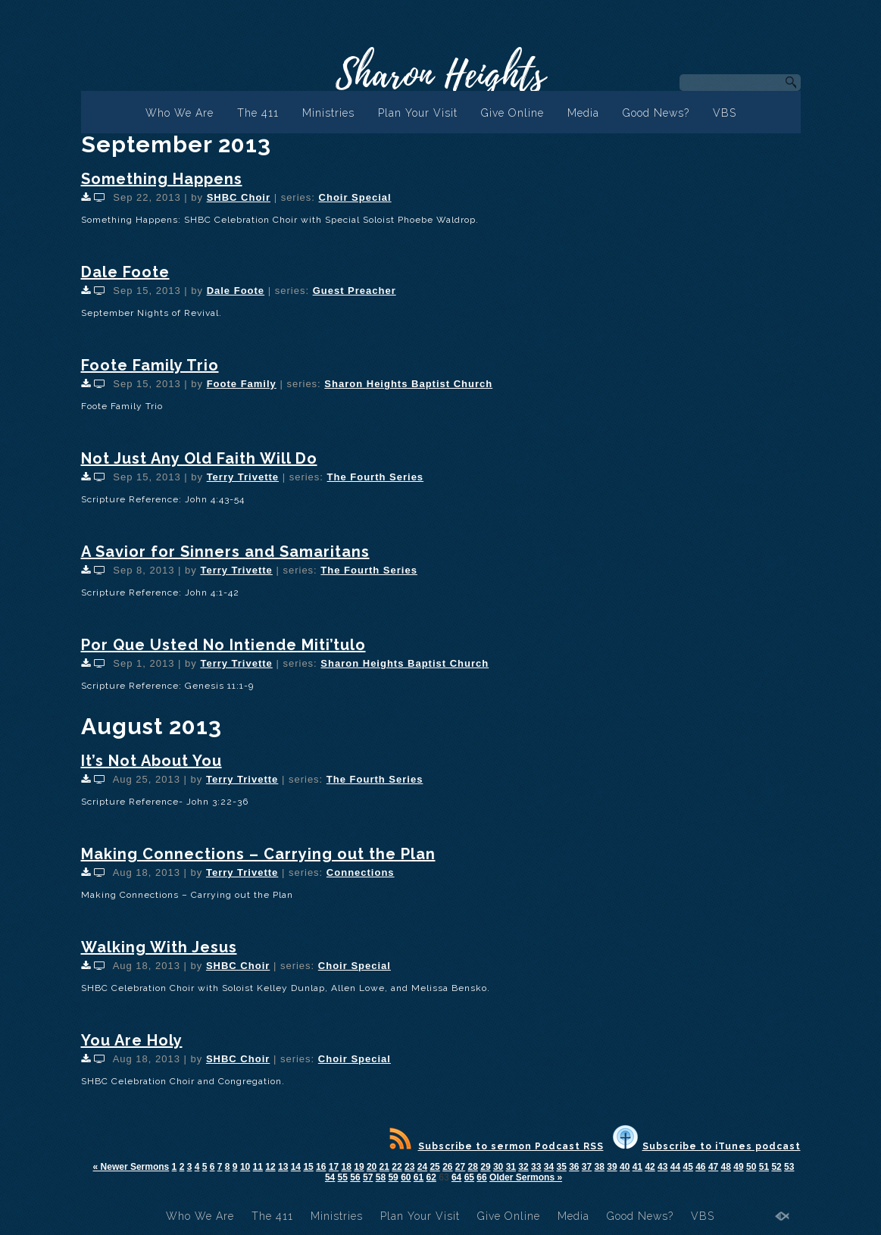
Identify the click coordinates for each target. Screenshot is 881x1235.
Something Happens (161, 179)
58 (381, 1177)
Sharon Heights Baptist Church (408, 383)
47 (713, 1167)
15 (308, 1167)
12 (270, 1167)
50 (751, 1167)
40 (625, 1167)
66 (481, 1177)
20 (371, 1167)
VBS (724, 113)
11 (258, 1167)
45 (687, 1167)
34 (549, 1167)
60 (406, 1177)
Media (583, 113)
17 (334, 1167)
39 (612, 1167)
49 (738, 1167)
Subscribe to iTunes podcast (707, 1146)
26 (447, 1167)
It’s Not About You (151, 761)
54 (330, 1177)
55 (343, 1177)
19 (359, 1167)
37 (587, 1167)
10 (245, 1167)
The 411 (258, 113)
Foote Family (241, 383)
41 (637, 1167)
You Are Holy (132, 1040)
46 (700, 1167)
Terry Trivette (243, 477)
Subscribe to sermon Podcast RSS (496, 1146)
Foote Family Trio (150, 365)
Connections (360, 872)
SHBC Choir (238, 197)
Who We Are (179, 113)
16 (321, 1167)
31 (511, 1167)
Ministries (328, 113)
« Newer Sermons (131, 1167)
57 (368, 1177)
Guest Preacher (354, 290)
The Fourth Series (375, 477)
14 (296, 1167)
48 (726, 1167)
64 (456, 1177)
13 (283, 1167)
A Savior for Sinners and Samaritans (225, 551)
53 (789, 1167)
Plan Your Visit (418, 113)
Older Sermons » (525, 1177)
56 (355, 1177)
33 (536, 1167)
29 (485, 1167)
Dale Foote (125, 272)
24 (422, 1167)
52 (776, 1167)
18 (346, 1167)
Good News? (656, 113)
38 (600, 1167)
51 (764, 1167)
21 (384, 1167)
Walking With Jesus (159, 947)
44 (675, 1167)
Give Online (512, 113)
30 (498, 1167)
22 (396, 1167)
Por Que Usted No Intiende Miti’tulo (223, 645)
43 (662, 1167)
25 (434, 1167)
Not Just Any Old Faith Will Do (199, 458)
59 (393, 1177)
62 (431, 1177)
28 (473, 1167)
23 (409, 1167)
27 (460, 1167)
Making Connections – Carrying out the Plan (258, 854)
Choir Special (355, 197)
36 (574, 1167)
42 (650, 1167)
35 (561, 1167)
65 (469, 1177)
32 (523, 1167)
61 (418, 1177)
